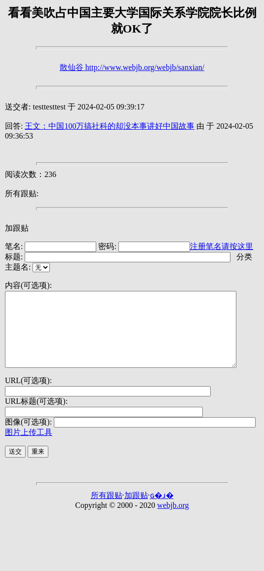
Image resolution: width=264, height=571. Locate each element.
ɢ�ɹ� (162, 510)
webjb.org (173, 520)
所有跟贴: (21, 193)
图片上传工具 (28, 447)
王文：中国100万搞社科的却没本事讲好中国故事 (109, 126)
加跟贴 (17, 228)
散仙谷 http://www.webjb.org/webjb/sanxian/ (132, 67)
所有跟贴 (106, 510)
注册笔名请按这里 (221, 246)
